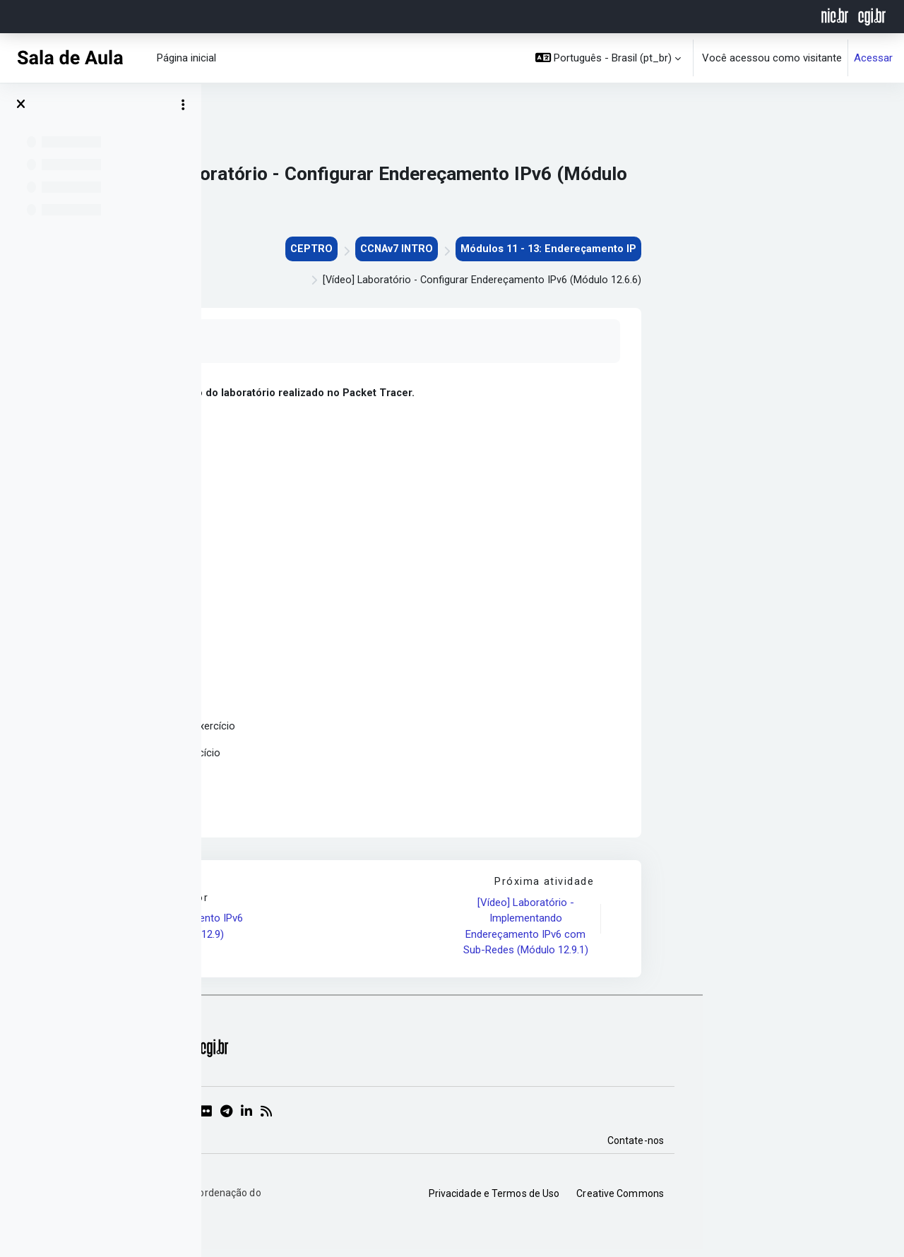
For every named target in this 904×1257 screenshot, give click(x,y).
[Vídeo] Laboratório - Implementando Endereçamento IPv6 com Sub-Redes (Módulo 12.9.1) (727, 932)
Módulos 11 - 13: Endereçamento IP (748, 249)
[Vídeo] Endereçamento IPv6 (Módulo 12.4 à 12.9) (380, 931)
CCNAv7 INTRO (592, 249)
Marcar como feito (340, 342)
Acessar (873, 58)
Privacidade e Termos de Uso (695, 1199)
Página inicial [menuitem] (186, 58)
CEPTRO (503, 249)
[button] (608, 58)
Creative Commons (821, 1199)
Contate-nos (837, 1146)
